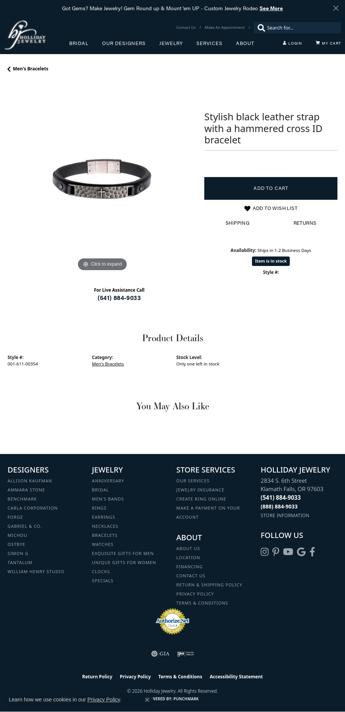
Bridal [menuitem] (100, 490)
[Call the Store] (281, 497)
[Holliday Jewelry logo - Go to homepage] (36, 35)
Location (188, 557)
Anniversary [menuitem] (108, 480)
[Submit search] (259, 27)
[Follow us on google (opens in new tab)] (301, 552)
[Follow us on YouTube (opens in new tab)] (288, 552)
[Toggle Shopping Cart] (328, 43)
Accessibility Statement (236, 676)
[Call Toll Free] (279, 506)
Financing (189, 566)
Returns (305, 222)
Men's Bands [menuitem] (108, 499)
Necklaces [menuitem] (105, 526)
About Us (188, 548)
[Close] (335, 8)
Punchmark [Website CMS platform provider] (186, 698)
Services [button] (209, 43)
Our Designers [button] (124, 43)
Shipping (237, 222)
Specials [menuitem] (102, 580)
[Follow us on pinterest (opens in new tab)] (275, 552)
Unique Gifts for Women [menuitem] (124, 562)
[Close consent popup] (147, 700)
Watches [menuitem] (102, 544)
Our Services (193, 480)
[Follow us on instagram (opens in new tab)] (265, 552)
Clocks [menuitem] (101, 571)
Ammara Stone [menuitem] (26, 490)
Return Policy (97, 676)
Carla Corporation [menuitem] (33, 508)
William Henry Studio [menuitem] (36, 571)
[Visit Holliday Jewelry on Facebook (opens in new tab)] (312, 552)
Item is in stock (271, 261)
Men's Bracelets (30, 68)
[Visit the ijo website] (185, 653)
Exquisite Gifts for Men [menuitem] (123, 553)
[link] (186, 27)
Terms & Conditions (202, 603)
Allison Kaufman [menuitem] (30, 480)
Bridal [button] (79, 43)
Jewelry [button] (171, 43)
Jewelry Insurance (200, 490)
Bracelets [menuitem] (105, 535)
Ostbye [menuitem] (16, 544)
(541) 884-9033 (119, 297)
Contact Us (190, 575)
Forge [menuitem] (15, 517)
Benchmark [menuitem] (22, 499)
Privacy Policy (195, 594)
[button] (292, 43)
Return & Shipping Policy (209, 585)
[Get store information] (285, 515)
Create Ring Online (201, 499)
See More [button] (271, 8)
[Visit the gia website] (160, 653)
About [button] (245, 43)
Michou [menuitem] (17, 535)
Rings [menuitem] (99, 508)
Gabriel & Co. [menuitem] (25, 526)
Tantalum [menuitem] (20, 562)
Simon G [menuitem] (18, 553)
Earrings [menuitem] (103, 517)
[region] (102, 178)
